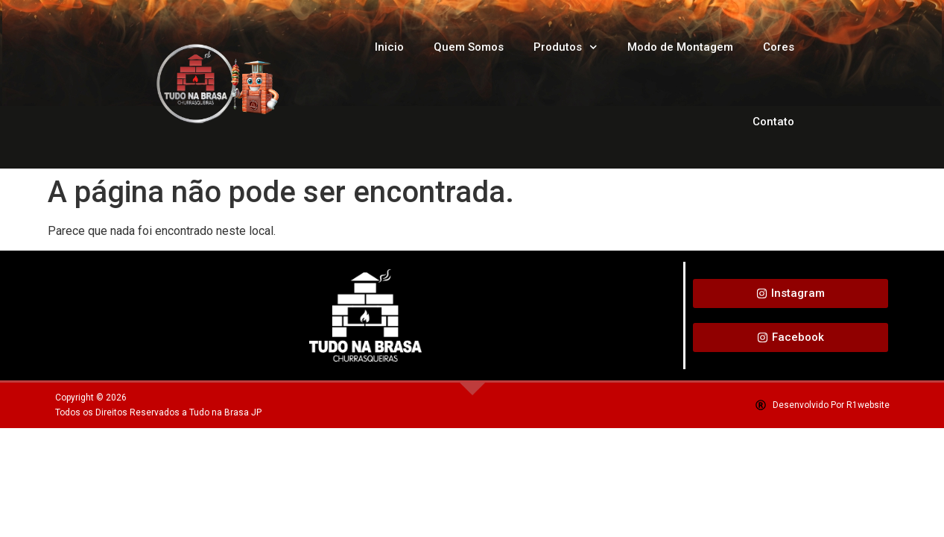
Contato (773, 121)
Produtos (565, 47)
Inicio (389, 47)
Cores (778, 47)
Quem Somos (469, 47)
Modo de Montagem (680, 47)
